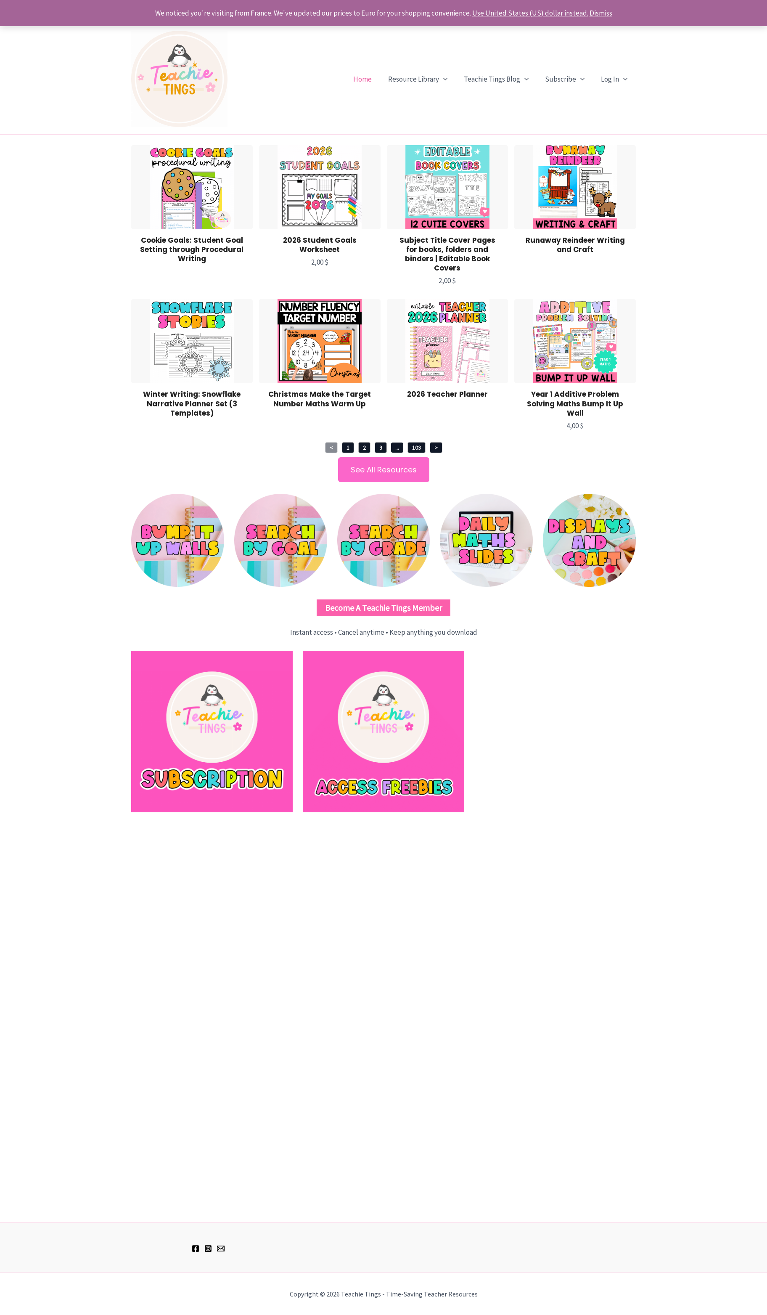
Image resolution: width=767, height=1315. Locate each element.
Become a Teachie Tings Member (383, 607)
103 (416, 447)
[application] (450, 79)
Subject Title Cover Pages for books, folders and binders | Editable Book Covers (447, 254)
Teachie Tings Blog (501, 79)
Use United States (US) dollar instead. (530, 13)
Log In (615, 79)
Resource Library (425, 79)
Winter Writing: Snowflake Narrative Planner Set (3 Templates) (192, 403)
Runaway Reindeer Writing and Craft (575, 245)
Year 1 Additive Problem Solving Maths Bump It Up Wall (575, 403)
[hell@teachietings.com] (221, 1248)
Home (371, 79)
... (397, 447)
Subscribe (568, 79)
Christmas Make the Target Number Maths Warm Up (319, 398)
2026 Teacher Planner (447, 394)
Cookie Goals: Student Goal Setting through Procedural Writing (191, 249)
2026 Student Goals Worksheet (320, 245)
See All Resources (384, 469)
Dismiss (601, 13)
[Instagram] (208, 1248)
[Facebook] (195, 1248)
